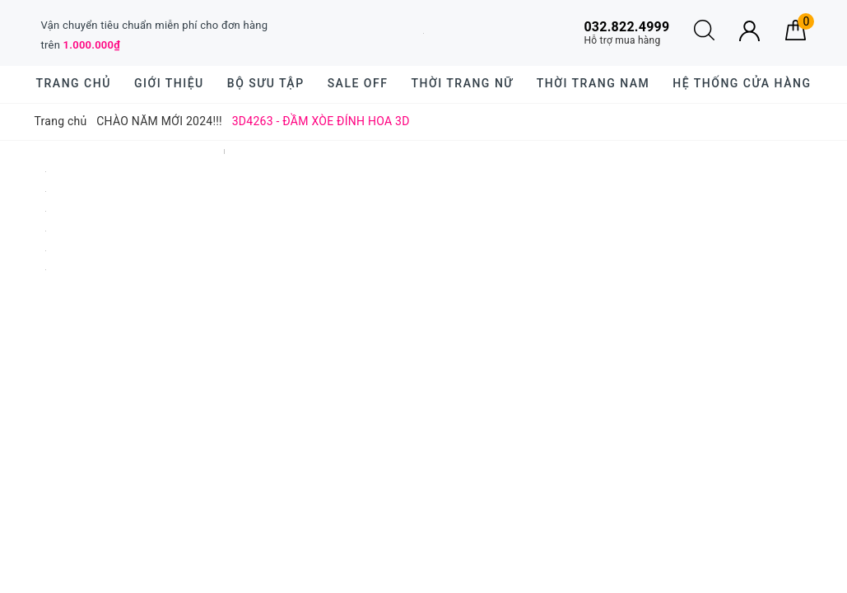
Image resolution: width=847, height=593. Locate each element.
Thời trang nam (593, 83)
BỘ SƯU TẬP (266, 83)
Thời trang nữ (462, 83)
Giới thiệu (169, 83)
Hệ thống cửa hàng (741, 83)
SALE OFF (358, 83)
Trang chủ (73, 83)
